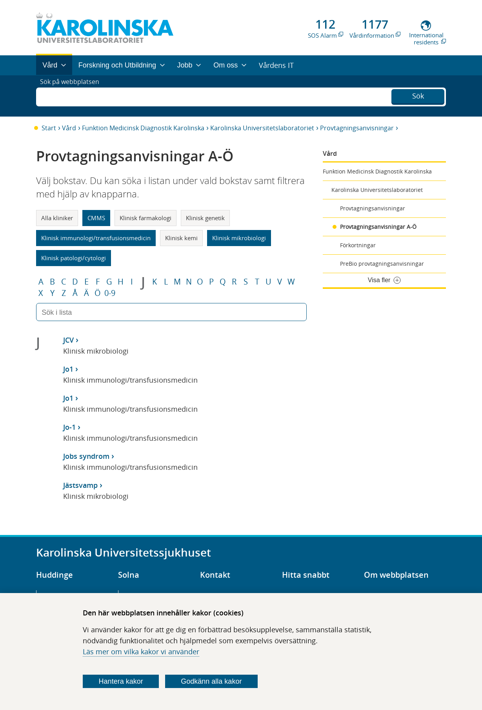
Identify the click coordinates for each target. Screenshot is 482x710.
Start (49, 128)
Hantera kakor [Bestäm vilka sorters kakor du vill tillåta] (121, 681)
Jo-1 (69, 427)
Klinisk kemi (181, 238)
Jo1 (68, 369)
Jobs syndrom (86, 456)
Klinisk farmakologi (145, 218)
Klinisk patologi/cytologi (73, 258)
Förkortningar (358, 245)
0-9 (109, 293)
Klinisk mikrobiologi (239, 238)
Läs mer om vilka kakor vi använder (141, 651)
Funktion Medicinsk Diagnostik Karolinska (143, 128)
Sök (418, 95)
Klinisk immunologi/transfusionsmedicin (96, 238)
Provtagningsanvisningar (357, 128)
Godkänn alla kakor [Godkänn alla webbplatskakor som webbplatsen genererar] (211, 681)
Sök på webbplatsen (73, 95)
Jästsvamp (80, 485)
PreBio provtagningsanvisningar (382, 263)
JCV (68, 340)
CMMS (96, 218)
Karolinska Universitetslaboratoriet (262, 128)
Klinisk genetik (205, 218)
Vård (69, 128)
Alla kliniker (57, 218)
